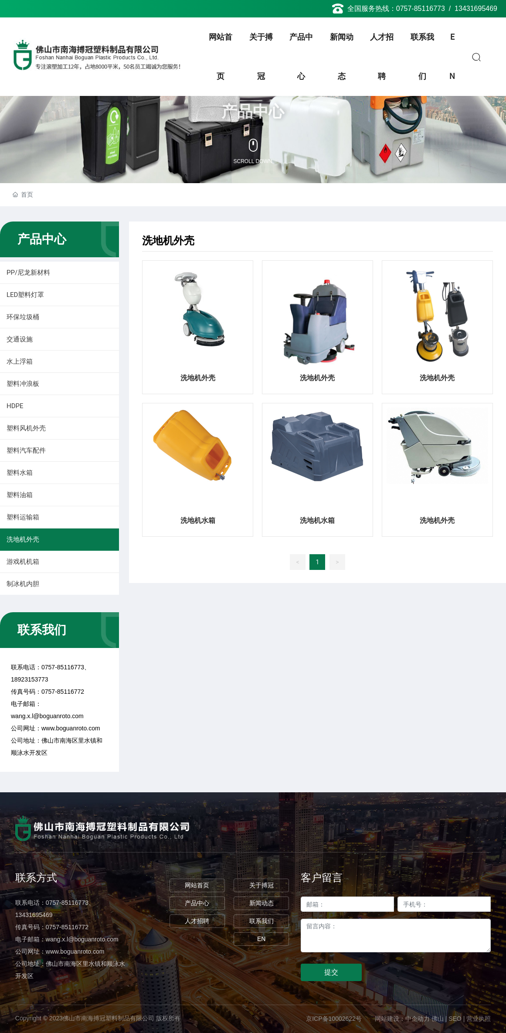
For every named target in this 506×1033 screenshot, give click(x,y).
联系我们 (261, 920)
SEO (455, 1018)
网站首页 (197, 885)
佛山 (437, 1018)
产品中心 (197, 903)
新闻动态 (261, 903)
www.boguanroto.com (70, 728)
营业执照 (478, 1018)
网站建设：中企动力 (402, 1018)
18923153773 (29, 679)
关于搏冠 (261, 885)
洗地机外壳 (197, 378)
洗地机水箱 (197, 520)
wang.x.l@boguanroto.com (47, 716)
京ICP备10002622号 (334, 1018)
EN (261, 938)
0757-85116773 (420, 8)
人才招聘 (197, 920)
